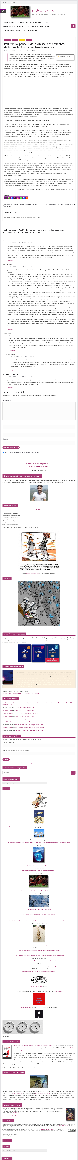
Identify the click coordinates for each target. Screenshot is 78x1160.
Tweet (6, 193)
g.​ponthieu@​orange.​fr (28, 763)
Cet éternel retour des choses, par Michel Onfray (29, 722)
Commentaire (7, 400)
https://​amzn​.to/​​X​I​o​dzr (42, 1050)
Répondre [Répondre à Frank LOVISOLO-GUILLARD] (10, 387)
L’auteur (21, 22)
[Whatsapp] (20, 197)
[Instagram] (17, 197)
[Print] (26, 197)
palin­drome (59, 991)
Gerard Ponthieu (21, 51)
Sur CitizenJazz (32, 30)
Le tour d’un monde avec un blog (37, 22)
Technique (21, 40)
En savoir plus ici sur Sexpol (9, 1115)
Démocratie (7, 40)
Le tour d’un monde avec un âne (38, 26)
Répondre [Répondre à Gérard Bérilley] (10, 329)
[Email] (8, 197)
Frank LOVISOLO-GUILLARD (13, 374)
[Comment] (5, 197)
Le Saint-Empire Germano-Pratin (24, 707)
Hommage (15, 40)
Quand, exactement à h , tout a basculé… (59, 205)
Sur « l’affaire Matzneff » (12, 30)
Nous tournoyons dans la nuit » (15, 26)
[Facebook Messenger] (23, 197)
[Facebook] (11, 197)
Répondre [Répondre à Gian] (10, 260)
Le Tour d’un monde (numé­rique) (14, 1093)
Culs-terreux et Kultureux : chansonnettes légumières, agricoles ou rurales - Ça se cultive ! (28, 703)
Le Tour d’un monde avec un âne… (43, 1093)
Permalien (28, 242)
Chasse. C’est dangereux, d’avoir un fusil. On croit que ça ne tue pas (20, 205)
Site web (5, 439)
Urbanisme (28, 40)
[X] (14, 197)
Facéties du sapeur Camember (32, 573)
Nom (5, 423)
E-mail (5, 431)
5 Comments (35, 51)
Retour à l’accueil (10, 22)
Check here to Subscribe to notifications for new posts (21, 452)
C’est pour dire (44, 10)
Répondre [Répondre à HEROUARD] (12, 350)
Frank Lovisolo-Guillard (9, 713)
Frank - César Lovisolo (9, 719)
